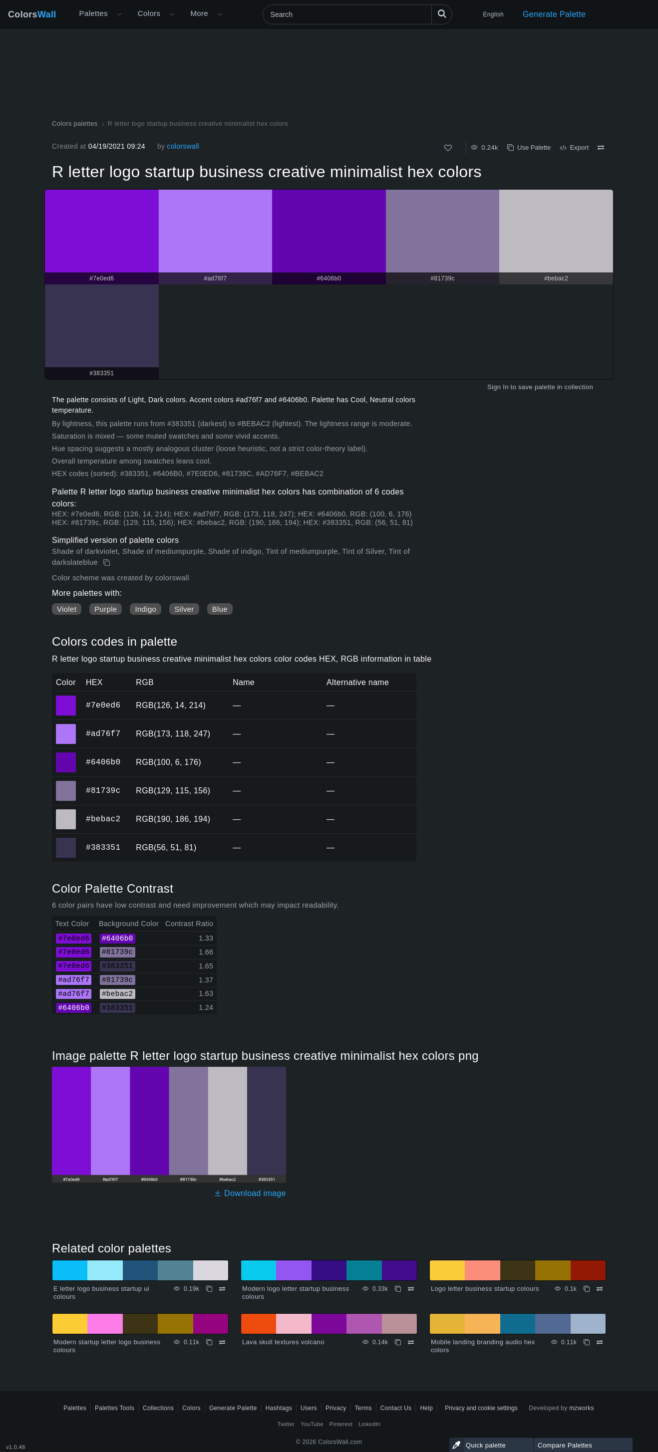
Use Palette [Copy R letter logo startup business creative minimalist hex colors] (529, 147)
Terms (363, 1408)
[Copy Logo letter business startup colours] (586, 1289)
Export (574, 147)
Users (309, 1408)
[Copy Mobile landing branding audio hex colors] (586, 1342)
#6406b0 (103, 761)
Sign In (498, 387)
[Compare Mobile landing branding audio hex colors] (599, 1342)
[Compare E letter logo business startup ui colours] (222, 1289)
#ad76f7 (103, 733)
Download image (250, 1193)
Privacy (336, 1408)
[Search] (357, 14)
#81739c (103, 790)
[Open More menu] (119, 14)
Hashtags (279, 1408)
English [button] (493, 14)
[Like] (448, 148)
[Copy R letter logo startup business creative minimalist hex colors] (107, 563)
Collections (158, 1408)
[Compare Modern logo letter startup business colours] (410, 1289)
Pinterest (340, 1424)
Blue (220, 609)
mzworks (581, 1408)
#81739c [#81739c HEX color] (66, 784)
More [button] (199, 13)
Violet (66, 609)
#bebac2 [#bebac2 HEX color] (66, 812)
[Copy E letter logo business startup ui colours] (209, 1289)
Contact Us (396, 1408)
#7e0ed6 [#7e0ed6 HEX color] (66, 699)
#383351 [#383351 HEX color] (66, 841)
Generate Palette (554, 14)
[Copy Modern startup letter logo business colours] (209, 1342)
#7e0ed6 (103, 705)
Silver (184, 609)
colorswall (183, 146)
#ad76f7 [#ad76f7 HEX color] (66, 727)
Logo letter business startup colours (485, 1288)
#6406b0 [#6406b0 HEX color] (66, 755)
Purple (105, 609)
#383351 (103, 847)
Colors (32, 14)
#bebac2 (103, 818)
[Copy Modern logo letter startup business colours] (397, 1289)
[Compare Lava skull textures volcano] (410, 1342)
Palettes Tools (114, 1408)
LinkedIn (369, 1424)
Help (426, 1408)
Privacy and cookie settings (481, 1408)
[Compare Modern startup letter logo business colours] (222, 1342)
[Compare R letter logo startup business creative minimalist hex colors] (601, 147)
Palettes (93, 13)
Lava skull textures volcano (283, 1342)
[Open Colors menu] (172, 14)
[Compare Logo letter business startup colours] (599, 1289)
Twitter (286, 1424)
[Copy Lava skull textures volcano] (397, 1342)
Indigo (145, 609)
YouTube (312, 1424)
